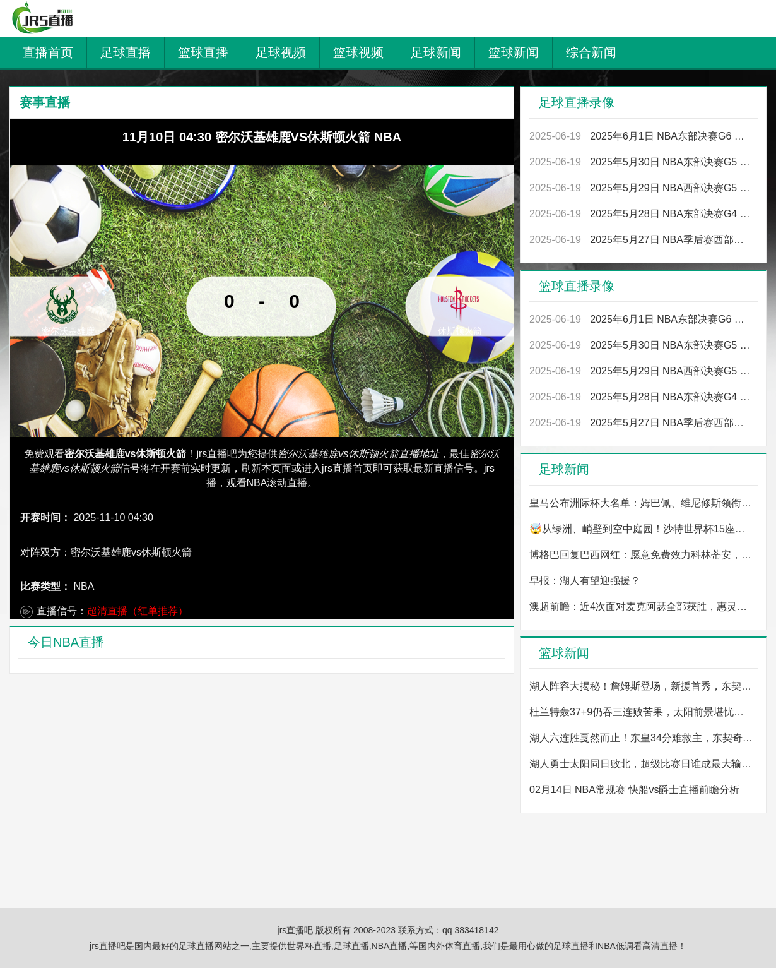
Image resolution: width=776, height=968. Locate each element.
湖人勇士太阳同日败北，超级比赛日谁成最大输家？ (641, 763)
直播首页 (48, 52)
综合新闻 (591, 52)
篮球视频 (358, 52)
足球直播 (125, 52)
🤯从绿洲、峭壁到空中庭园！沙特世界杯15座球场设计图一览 (641, 528)
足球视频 (281, 52)
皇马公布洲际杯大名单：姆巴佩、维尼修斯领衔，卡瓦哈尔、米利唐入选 (641, 503)
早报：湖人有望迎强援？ (584, 580)
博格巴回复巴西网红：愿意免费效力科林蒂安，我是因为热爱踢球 (641, 554)
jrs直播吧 (297, 930)
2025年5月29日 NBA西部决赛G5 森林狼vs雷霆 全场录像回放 (641, 187)
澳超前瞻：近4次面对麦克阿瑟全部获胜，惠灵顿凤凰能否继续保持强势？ (641, 606)
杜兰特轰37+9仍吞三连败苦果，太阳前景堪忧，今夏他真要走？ (641, 712)
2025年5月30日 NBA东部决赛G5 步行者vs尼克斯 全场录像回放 (641, 162)
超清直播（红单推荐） (137, 611)
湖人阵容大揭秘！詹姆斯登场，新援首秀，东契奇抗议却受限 (641, 686)
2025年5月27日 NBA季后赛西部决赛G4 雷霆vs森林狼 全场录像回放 (641, 239)
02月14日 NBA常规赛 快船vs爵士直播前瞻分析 (634, 789)
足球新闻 (436, 52)
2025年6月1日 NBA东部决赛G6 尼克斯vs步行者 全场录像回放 (641, 136)
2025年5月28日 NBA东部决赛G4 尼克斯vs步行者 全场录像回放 (641, 213)
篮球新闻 (513, 52)
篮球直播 (203, 52)
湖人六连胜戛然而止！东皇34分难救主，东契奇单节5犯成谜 (641, 737)
